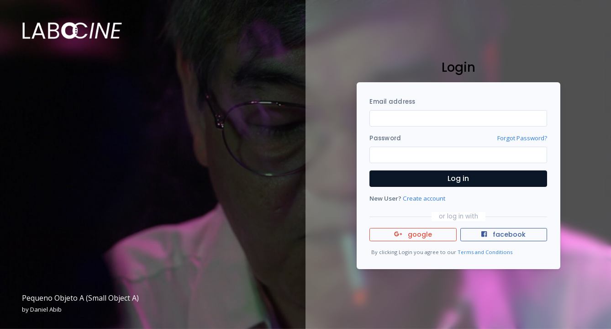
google (413, 234)
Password (385, 138)
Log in (458, 178)
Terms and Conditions (485, 252)
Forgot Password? (522, 138)
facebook (503, 234)
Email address (392, 101)
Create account (424, 198)
